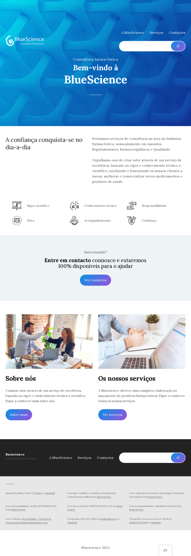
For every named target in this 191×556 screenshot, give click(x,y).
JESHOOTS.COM (138, 522)
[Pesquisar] (178, 46)
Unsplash (50, 493)
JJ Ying (38, 493)
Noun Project (104, 496)
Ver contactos (95, 280)
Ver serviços (112, 415)
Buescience (15, 454)
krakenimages (108, 518)
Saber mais (19, 415)
